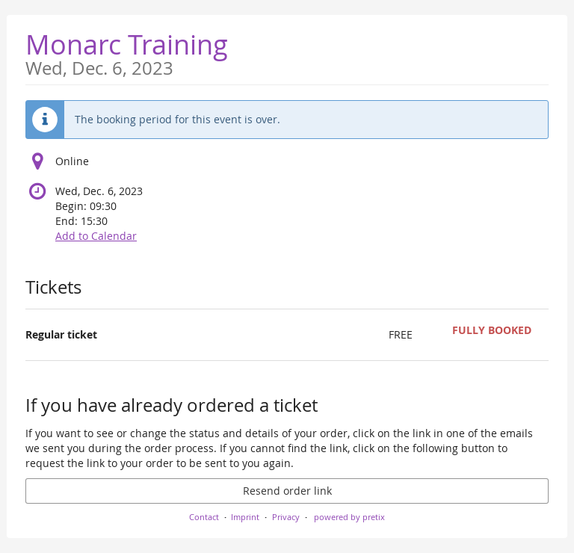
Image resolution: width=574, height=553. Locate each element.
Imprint (245, 516)
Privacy (286, 516)
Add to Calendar (96, 236)
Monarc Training (126, 52)
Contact (204, 516)
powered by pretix (349, 516)
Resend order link (287, 491)
